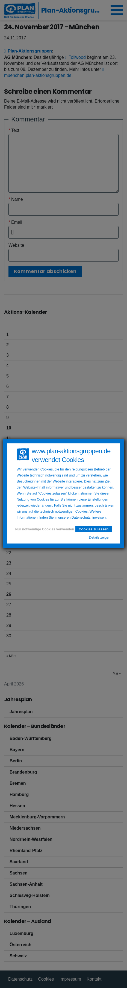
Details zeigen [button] (99, 537)
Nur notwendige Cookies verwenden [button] (44, 529)
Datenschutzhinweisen (89, 517)
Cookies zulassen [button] (93, 529)
